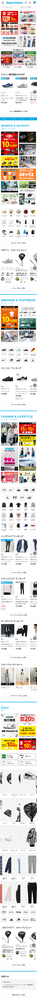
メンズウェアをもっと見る (18, 572)
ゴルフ (32, 119)
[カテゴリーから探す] (27, 7)
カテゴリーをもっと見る (18, 243)
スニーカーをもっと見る (18, 404)
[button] (35, 92)
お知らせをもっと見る (18, 995)
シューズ (13, 119)
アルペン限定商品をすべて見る (18, 111)
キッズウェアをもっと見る (18, 657)
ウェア (22, 119)
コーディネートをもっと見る (18, 695)
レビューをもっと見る (18, 288)
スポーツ (3, 119)
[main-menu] (3, 3)
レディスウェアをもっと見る (18, 615)
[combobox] (9, 7)
